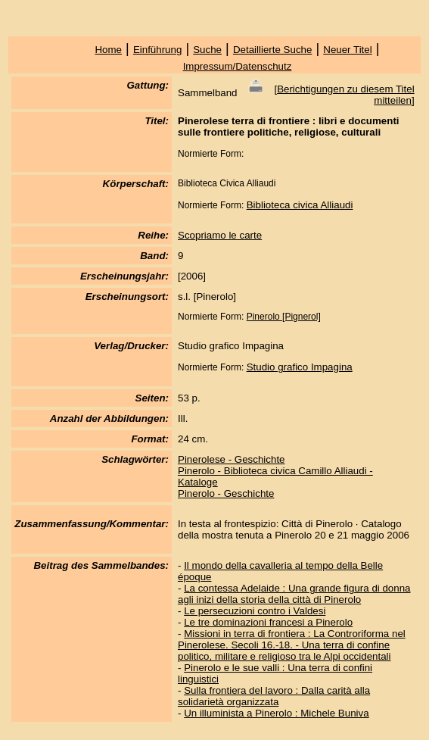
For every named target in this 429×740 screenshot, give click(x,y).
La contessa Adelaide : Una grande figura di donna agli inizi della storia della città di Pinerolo (294, 593)
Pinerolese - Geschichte (231, 459)
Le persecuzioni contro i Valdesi (254, 611)
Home (108, 49)
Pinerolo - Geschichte (226, 493)
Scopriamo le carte (220, 235)
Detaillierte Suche (272, 49)
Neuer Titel (347, 49)
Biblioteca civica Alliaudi (300, 205)
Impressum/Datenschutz (237, 66)
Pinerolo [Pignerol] (284, 316)
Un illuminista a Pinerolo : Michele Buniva (276, 713)
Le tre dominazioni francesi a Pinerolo (268, 622)
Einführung (157, 49)
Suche (207, 49)
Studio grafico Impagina (300, 367)
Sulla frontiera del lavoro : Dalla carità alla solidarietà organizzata (274, 696)
